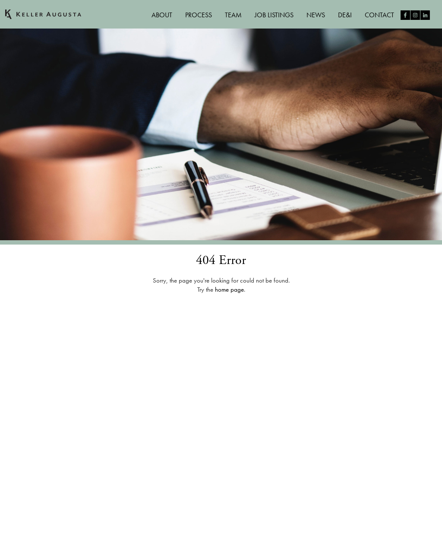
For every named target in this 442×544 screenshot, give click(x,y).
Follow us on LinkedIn (425, 15)
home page (229, 289)
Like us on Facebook (405, 15)
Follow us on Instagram (415, 15)
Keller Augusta (43, 14)
